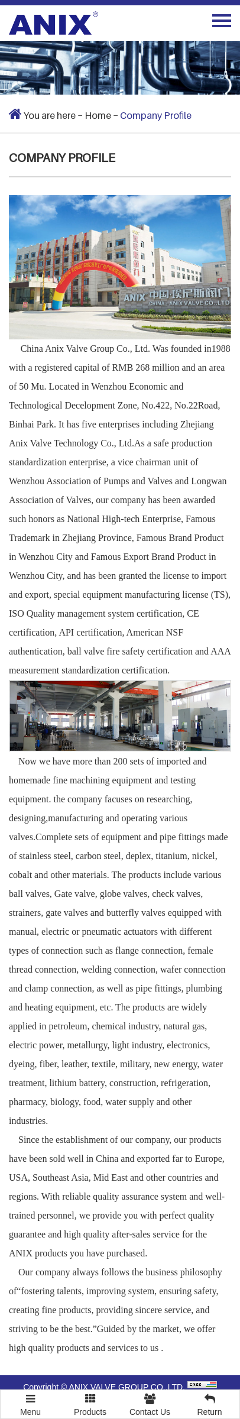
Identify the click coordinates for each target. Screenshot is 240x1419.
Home (98, 115)
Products (90, 1403)
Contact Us (150, 1403)
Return (209, 1403)
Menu (30, 1399)
